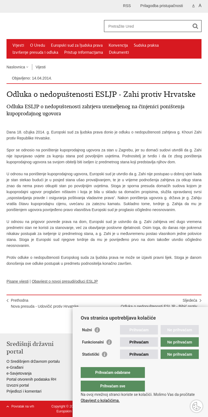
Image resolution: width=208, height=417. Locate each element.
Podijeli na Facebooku (21, 325)
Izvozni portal (17, 385)
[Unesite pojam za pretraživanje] (147, 26)
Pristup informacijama (83, 52)
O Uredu (37, 45)
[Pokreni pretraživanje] (195, 26)
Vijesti (18, 45)
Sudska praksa (146, 45)
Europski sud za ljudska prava (77, 45)
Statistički (90, 365)
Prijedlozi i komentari (23, 391)
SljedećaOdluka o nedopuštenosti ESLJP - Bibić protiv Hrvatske (159, 306)
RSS (127, 6)
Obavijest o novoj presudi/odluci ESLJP (65, 281)
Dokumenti (119, 52)
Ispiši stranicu (9, 325)
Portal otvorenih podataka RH (31, 379)
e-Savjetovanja (19, 373)
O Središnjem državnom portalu (33, 361)
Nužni (87, 341)
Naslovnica (15, 67)
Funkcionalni (93, 353)
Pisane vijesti (17, 281)
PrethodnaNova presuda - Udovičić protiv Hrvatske (45, 303)
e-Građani (14, 367)
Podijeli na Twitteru (32, 325)
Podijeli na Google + (44, 325)
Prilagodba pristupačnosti (161, 6)
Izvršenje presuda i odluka (35, 52)
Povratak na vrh (22, 406)
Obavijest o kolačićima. (100, 400)
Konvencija (118, 45)
